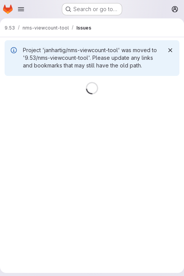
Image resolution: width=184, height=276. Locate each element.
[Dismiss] (170, 50)
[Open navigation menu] (21, 9)
